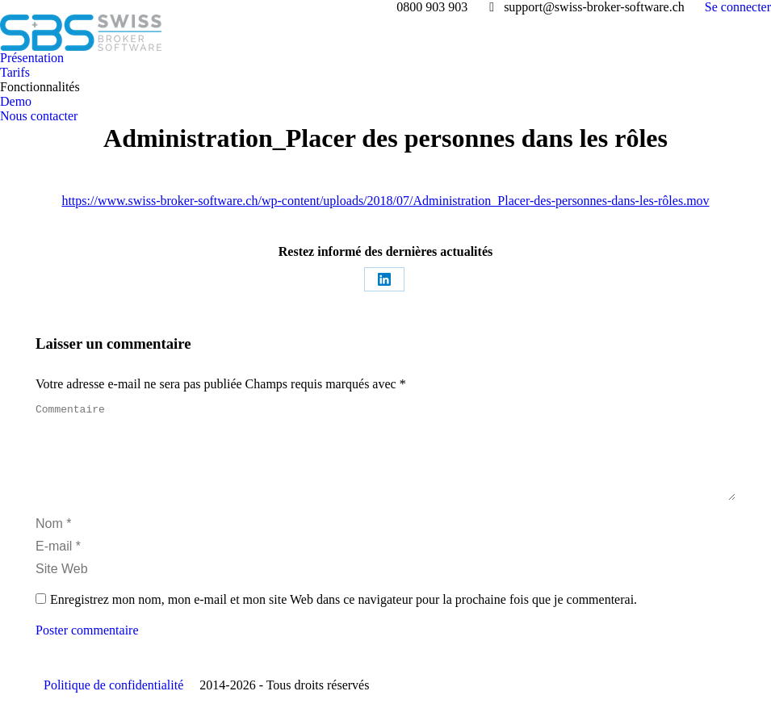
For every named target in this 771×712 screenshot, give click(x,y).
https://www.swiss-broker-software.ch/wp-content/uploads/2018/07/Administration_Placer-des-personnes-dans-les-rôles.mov (385, 200)
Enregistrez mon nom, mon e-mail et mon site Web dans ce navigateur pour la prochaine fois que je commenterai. (343, 619)
